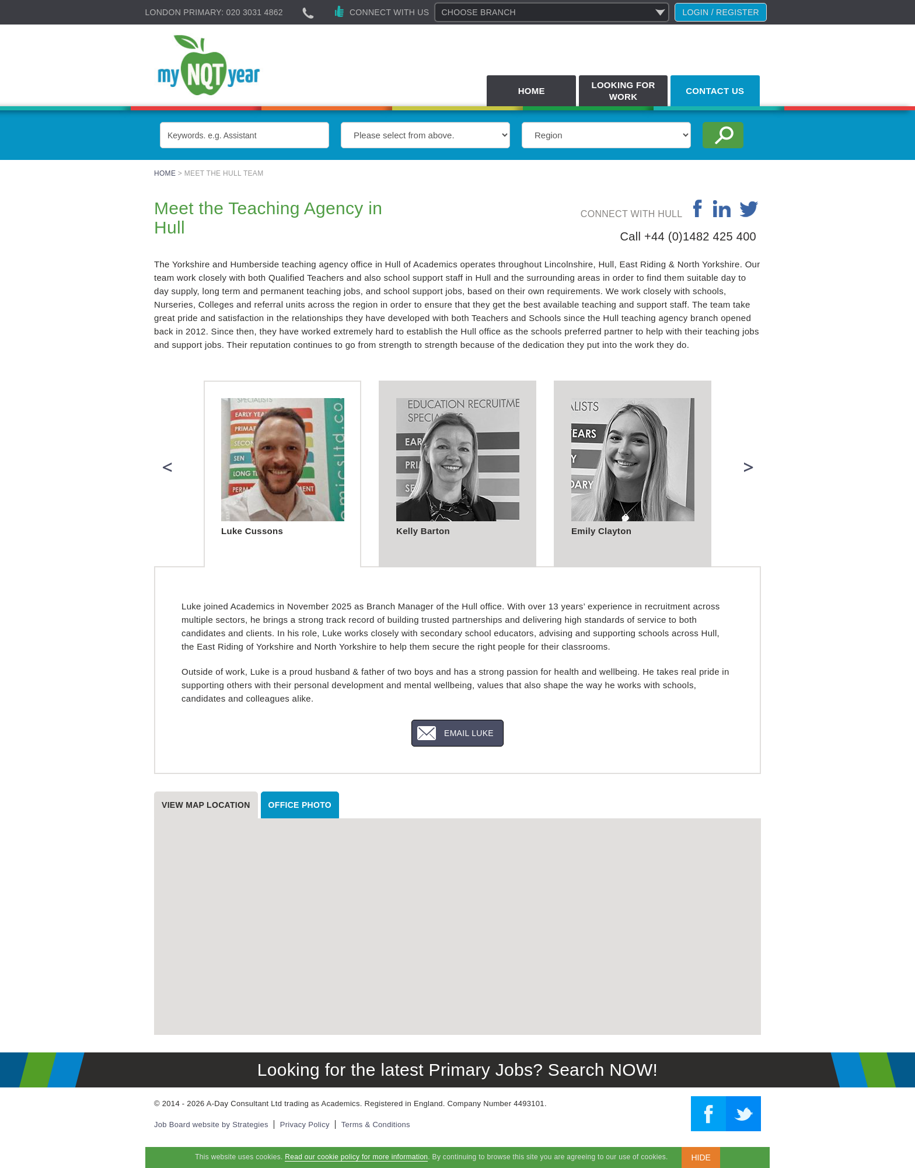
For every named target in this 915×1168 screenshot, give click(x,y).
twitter (749, 208)
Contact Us (715, 91)
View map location (206, 805)
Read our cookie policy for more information (356, 1157)
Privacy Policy (305, 1124)
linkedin (722, 208)
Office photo (299, 805)
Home (531, 91)
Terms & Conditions (375, 1124)
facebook (698, 208)
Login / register (720, 12)
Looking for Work (623, 91)
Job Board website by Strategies (211, 1124)
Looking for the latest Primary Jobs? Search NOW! (457, 1069)
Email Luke (469, 733)
